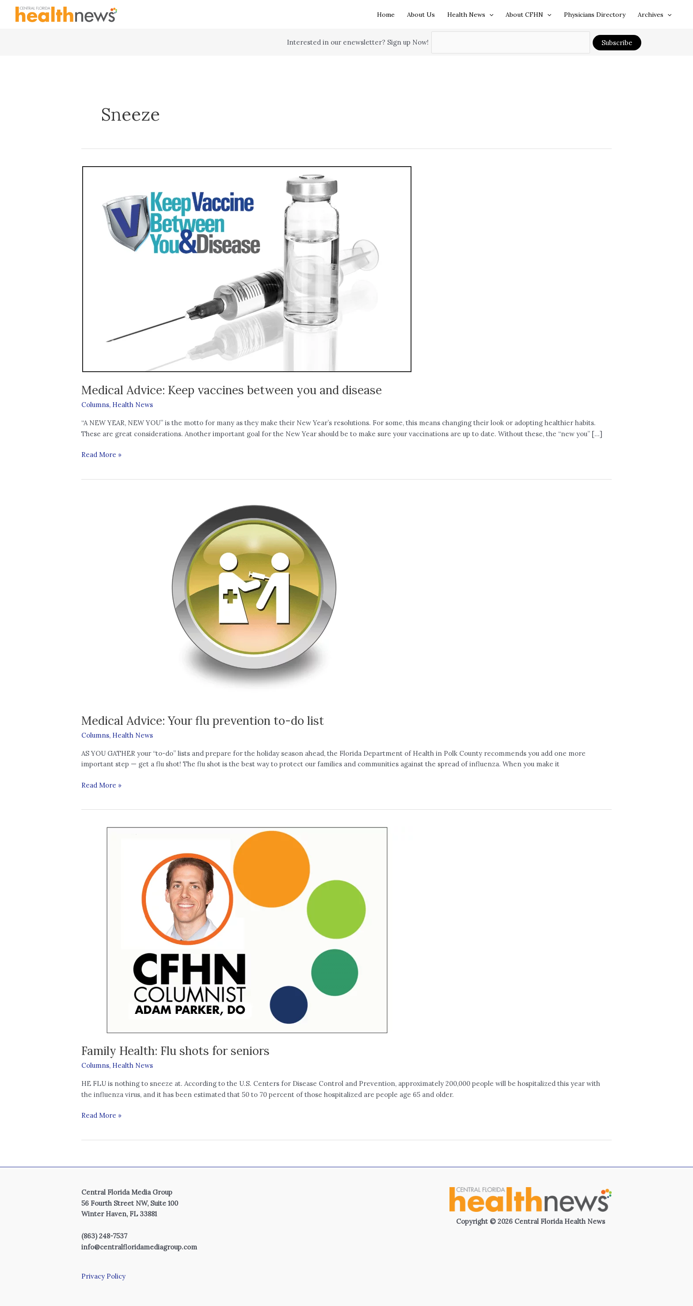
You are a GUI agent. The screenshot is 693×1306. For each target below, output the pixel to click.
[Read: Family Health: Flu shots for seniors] (247, 929)
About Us (421, 15)
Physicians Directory (594, 15)
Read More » (101, 455)
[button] (489, 14)
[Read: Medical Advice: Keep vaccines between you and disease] (247, 268)
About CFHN (528, 14)
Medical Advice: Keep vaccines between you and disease (231, 390)
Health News (470, 14)
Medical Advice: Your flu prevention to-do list (202, 720)
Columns (95, 404)
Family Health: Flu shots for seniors (175, 1050)
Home (386, 15)
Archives (654, 14)
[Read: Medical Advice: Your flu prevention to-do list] (247, 599)
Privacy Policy (103, 1276)
